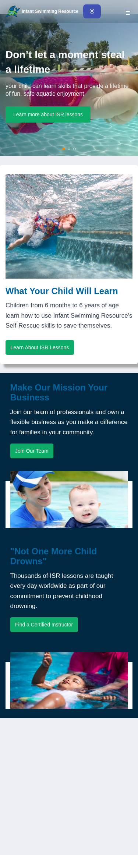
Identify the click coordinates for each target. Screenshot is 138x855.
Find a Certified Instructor (44, 625)
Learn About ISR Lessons (40, 347)
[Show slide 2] (69, 149)
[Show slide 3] (74, 149)
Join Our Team (32, 451)
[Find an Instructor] (92, 11)
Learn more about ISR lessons (48, 114)
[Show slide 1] (63, 149)
